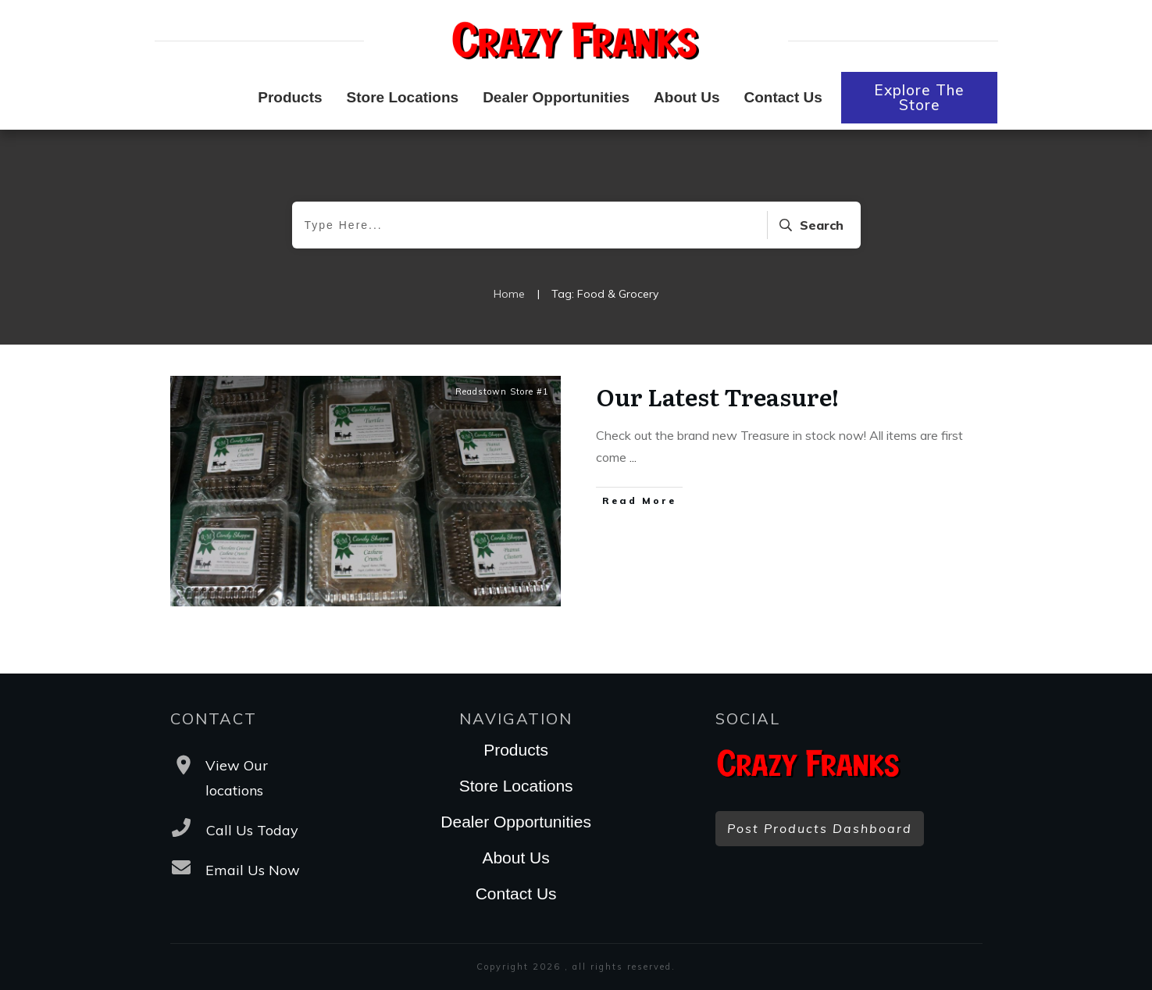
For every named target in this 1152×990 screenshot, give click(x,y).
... (633, 457)
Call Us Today (252, 830)
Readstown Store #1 (502, 391)
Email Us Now (252, 870)
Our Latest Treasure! (718, 396)
